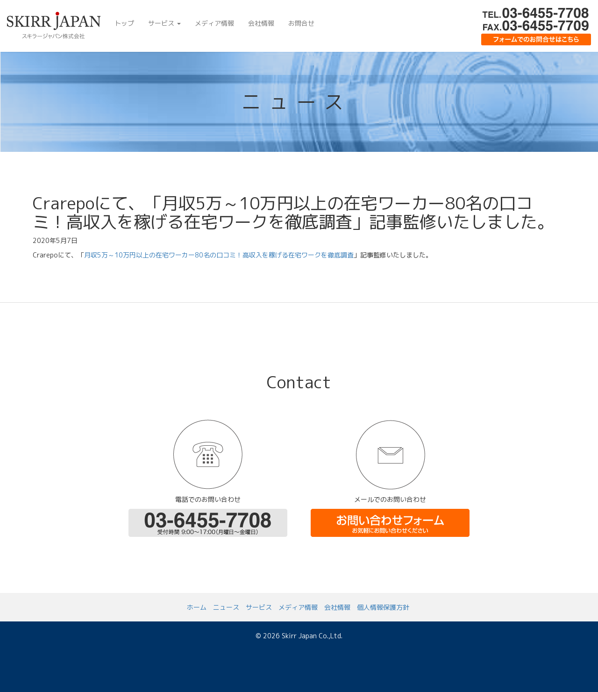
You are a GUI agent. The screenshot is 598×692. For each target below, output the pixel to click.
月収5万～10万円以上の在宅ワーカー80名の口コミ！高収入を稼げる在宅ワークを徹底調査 (219, 254)
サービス (164, 23)
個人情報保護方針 (383, 607)
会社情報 (261, 23)
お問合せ (301, 23)
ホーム (196, 607)
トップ (124, 23)
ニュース (226, 607)
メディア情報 (214, 23)
